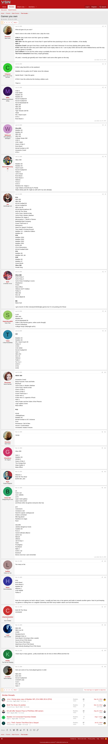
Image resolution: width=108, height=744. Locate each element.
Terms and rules (82, 738)
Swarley (100, 701)
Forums (11, 7)
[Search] (102, 7)
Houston (5, 19)
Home (4, 7)
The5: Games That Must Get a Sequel (25, 723)
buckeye (100, 724)
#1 (105, 26)
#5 (105, 156)
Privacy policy (91, 738)
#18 (105, 625)
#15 (105, 561)
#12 (105, 448)
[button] (26, 7)
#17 (105, 606)
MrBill (8, 713)
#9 (105, 331)
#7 (105, 271)
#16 (105, 577)
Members (32, 7)
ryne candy (9, 701)
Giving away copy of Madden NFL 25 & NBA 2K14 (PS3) (31, 699)
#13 (105, 471)
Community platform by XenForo (54, 742)
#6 (105, 194)
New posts (4, 10)
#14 (105, 487)
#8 (105, 311)
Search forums (12, 10)
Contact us (73, 738)
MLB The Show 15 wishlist (16, 705)
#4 (105, 125)
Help (98, 738)
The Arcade (23, 701)
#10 (105, 372)
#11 (105, 432)
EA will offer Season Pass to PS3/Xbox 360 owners (25, 711)
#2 (105, 64)
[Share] (103, 26)
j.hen (101, 718)
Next (15, 22)
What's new (20, 7)
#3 (105, 87)
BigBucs (9, 718)
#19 (105, 650)
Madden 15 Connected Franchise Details (21, 717)
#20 (105, 666)
